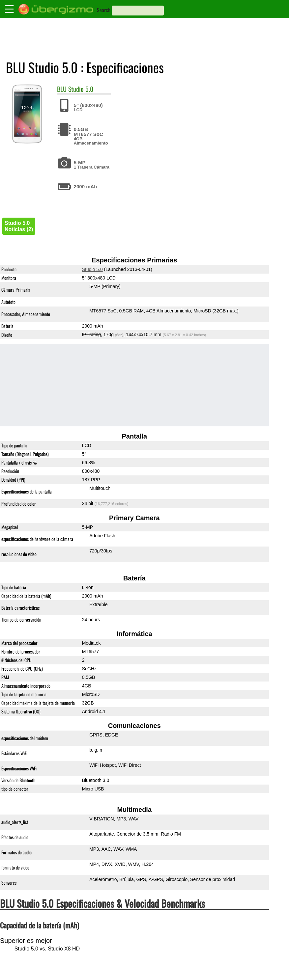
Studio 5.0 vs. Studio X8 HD (47, 948)
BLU (62, 89)
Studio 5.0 (80, 89)
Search (103, 10)
